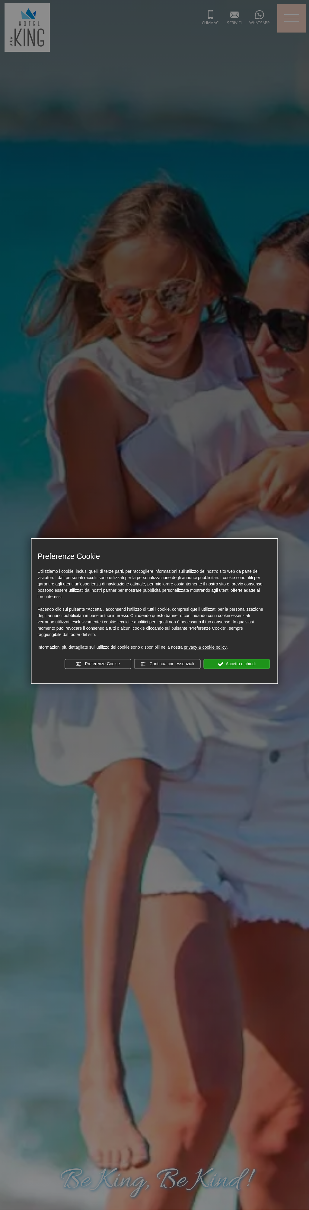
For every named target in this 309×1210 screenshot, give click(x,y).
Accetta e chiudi (237, 664)
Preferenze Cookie (98, 664)
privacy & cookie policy (205, 647)
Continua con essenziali (167, 664)
